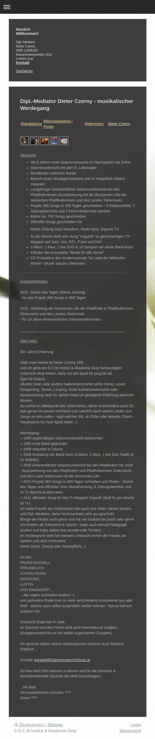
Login (136, 725)
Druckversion (29, 725)
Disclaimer (24, 71)
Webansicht (130, 731)
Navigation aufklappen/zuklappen (77, 6)
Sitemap (55, 725)
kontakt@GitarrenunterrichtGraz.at (62, 660)
